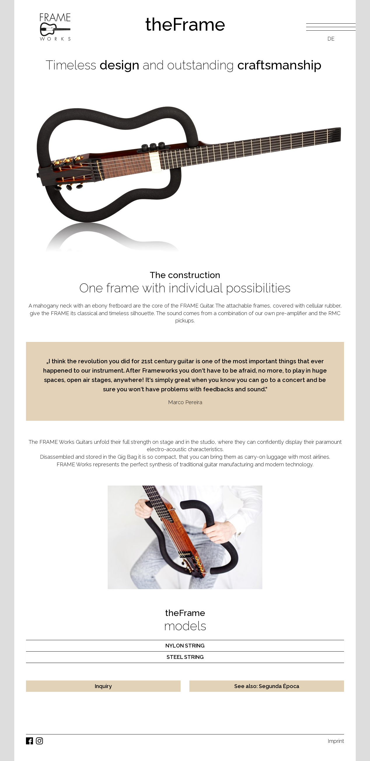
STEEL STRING (185, 657)
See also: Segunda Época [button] (266, 686)
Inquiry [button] (103, 686)
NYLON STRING (185, 646)
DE (330, 39)
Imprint (336, 741)
